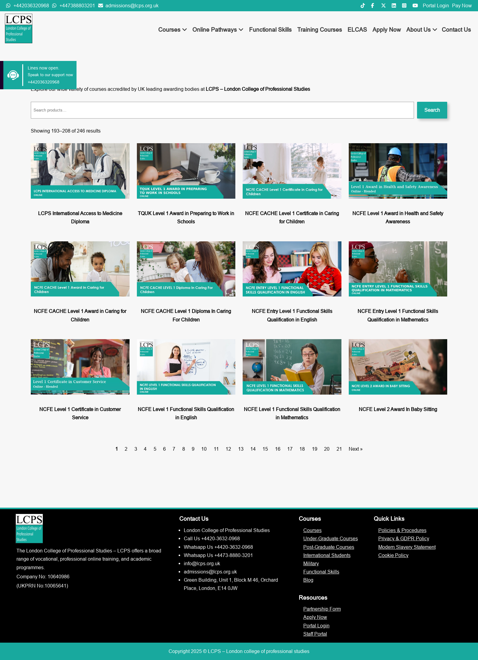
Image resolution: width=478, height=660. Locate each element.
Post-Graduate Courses (328, 547)
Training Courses (319, 29)
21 (339, 449)
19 (314, 449)
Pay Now (462, 5)
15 (265, 449)
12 (228, 449)
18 (302, 449)
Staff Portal (315, 634)
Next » (356, 449)
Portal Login (436, 5)
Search (432, 110)
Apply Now (387, 29)
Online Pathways (218, 29)
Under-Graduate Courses (330, 538)
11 (216, 449)
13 (241, 449)
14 (253, 449)
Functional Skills (270, 29)
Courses (172, 29)
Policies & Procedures (402, 530)
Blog (308, 580)
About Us (421, 29)
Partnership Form (322, 609)
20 (327, 449)
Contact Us (456, 29)
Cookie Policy (393, 555)
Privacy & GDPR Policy (403, 538)
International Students (327, 555)
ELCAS (357, 29)
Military (311, 563)
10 (204, 449)
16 (277, 449)
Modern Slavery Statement (407, 547)
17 (290, 449)
